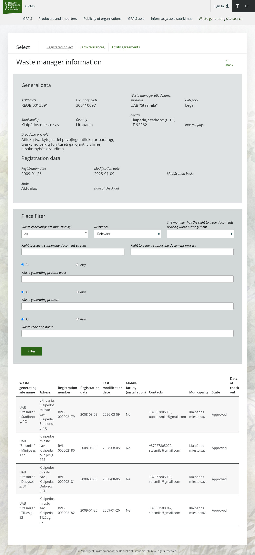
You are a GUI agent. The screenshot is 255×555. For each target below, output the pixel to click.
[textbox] (24, 251)
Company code (87, 100)
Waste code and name (37, 327)
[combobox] (54, 234)
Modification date (107, 168)
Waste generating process (39, 299)
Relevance (101, 227)
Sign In (221, 6)
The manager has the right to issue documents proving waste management (200, 224)
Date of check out (106, 188)
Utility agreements (126, 47)
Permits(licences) (92, 47)
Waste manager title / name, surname (151, 97)
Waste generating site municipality (46, 227)
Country (82, 119)
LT (247, 6)
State (25, 183)
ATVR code (28, 100)
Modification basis (180, 173)
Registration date (33, 168)
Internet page (194, 124)
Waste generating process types (44, 272)
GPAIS (30, 6)
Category (191, 100)
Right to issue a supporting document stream (53, 245)
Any (81, 265)
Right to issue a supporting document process (163, 245)
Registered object (60, 47)
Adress (135, 115)
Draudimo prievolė (34, 134)
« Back (229, 62)
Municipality (30, 119)
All (25, 265)
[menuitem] (27, 18)
